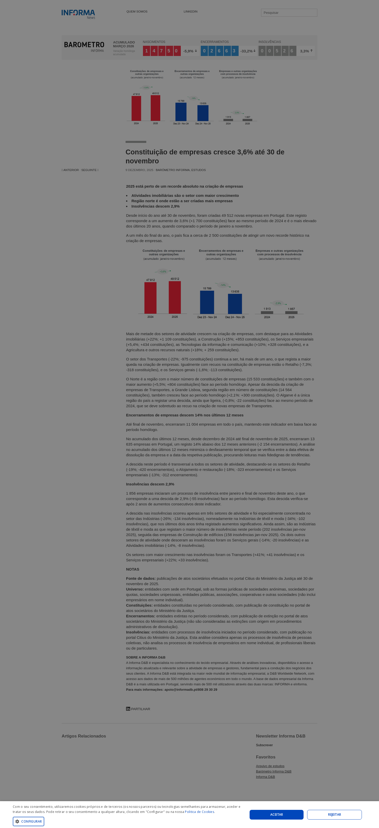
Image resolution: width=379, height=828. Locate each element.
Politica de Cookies (199, 812)
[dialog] (189, 814)
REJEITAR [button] (334, 814)
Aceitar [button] (276, 814)
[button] (127, 821)
